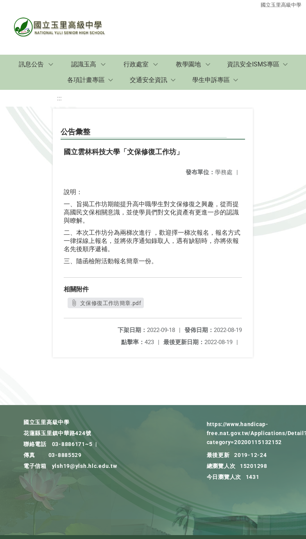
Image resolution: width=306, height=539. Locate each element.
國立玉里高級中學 (281, 5)
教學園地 (188, 64)
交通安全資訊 (148, 80)
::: (59, 98)
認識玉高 (83, 64)
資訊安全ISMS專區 (253, 64)
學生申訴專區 (211, 80)
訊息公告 (31, 64)
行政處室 (136, 64)
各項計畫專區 (86, 80)
